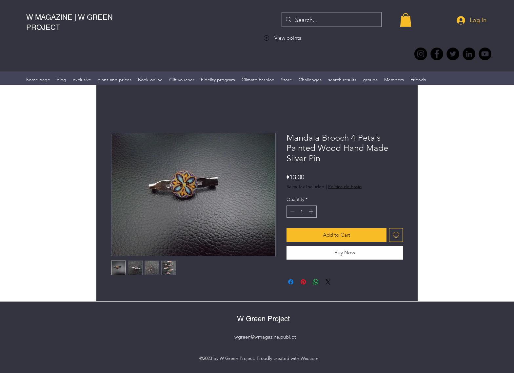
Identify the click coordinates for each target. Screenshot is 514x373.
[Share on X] (328, 282)
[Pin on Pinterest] (303, 282)
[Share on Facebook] (291, 282)
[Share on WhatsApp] (316, 282)
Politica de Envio (345, 186)
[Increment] (311, 211)
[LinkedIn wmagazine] (469, 54)
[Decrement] (291, 211)
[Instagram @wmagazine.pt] (420, 54)
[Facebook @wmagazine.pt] (436, 54)
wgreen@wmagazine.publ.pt (265, 337)
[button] (405, 20)
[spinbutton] (301, 211)
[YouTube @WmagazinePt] (485, 54)
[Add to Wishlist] (396, 235)
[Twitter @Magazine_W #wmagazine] (452, 54)
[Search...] (331, 20)
